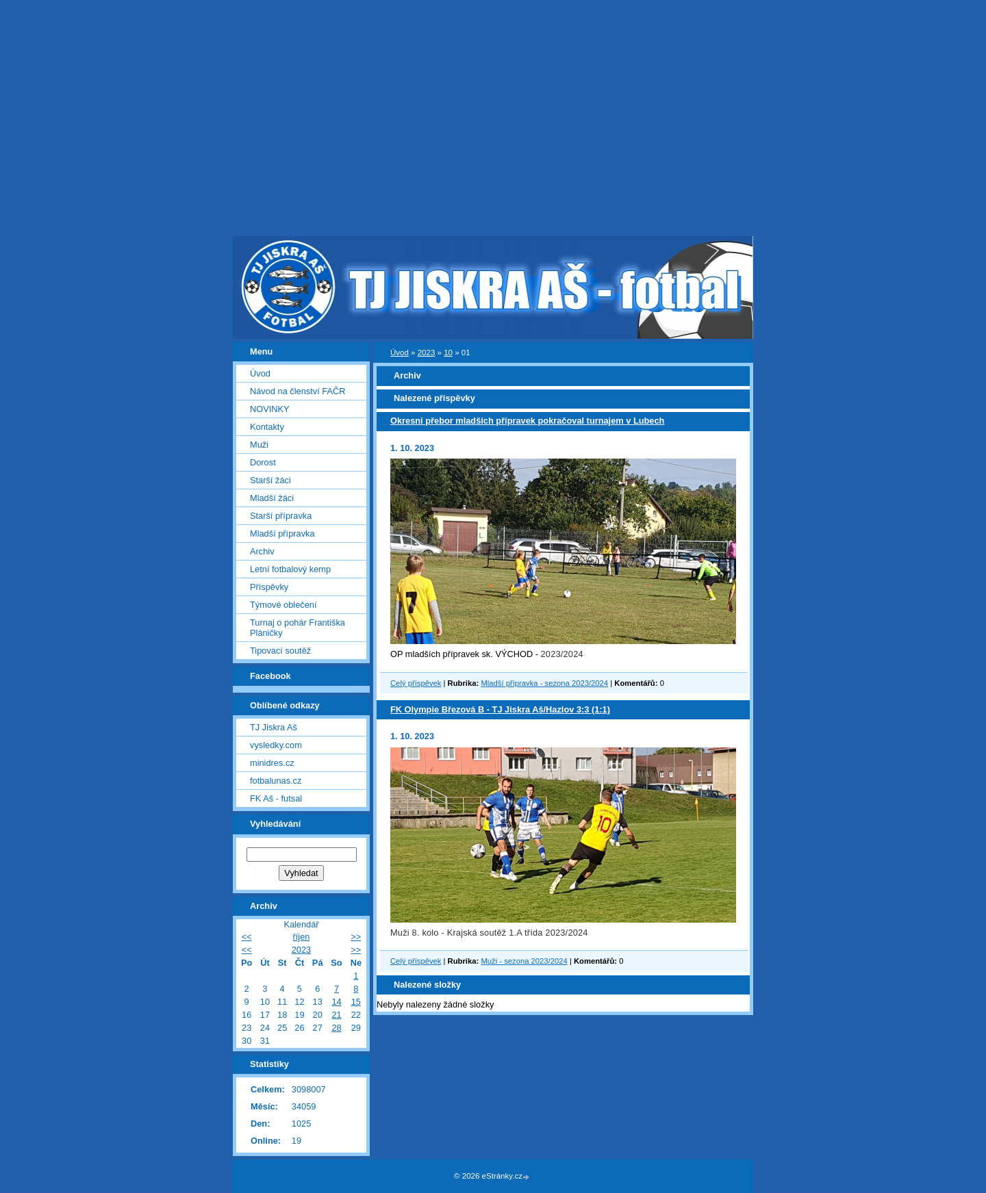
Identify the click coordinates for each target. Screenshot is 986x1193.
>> (356, 937)
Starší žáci (270, 480)
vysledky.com (276, 745)
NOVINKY (270, 409)
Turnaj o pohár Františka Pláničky (297, 627)
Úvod (399, 352)
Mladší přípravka (282, 533)
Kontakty (267, 427)
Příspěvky (269, 587)
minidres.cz (272, 763)
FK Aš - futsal (276, 798)
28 (336, 1028)
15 (356, 1002)
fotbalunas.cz (275, 780)
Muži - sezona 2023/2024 (524, 961)
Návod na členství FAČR (297, 391)
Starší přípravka (281, 516)
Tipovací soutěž (280, 650)
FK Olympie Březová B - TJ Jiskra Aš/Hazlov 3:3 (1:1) (500, 709)
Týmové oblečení (283, 605)
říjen (301, 937)
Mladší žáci (272, 498)
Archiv (262, 551)
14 (336, 1002)
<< (247, 937)
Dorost (263, 462)
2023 (426, 352)
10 (448, 352)
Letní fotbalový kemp (290, 569)
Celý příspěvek (415, 683)
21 (336, 1015)
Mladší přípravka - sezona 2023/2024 (544, 683)
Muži (259, 444)
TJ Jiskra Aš (273, 727)
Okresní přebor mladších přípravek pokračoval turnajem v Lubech (527, 420)
